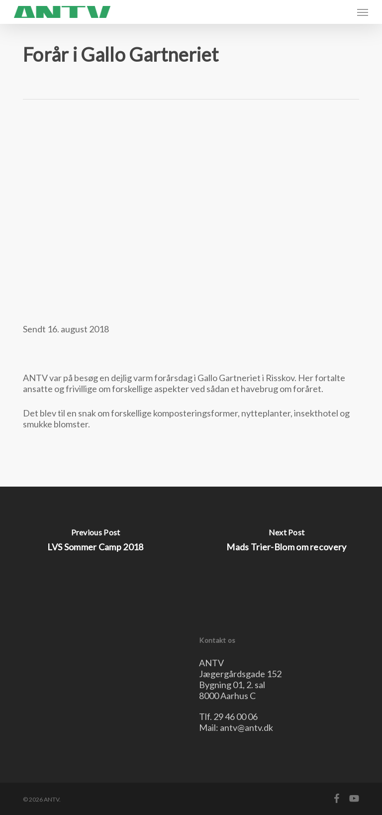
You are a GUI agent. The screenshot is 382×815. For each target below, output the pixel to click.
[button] (362, 12)
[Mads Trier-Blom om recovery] (286, 543)
